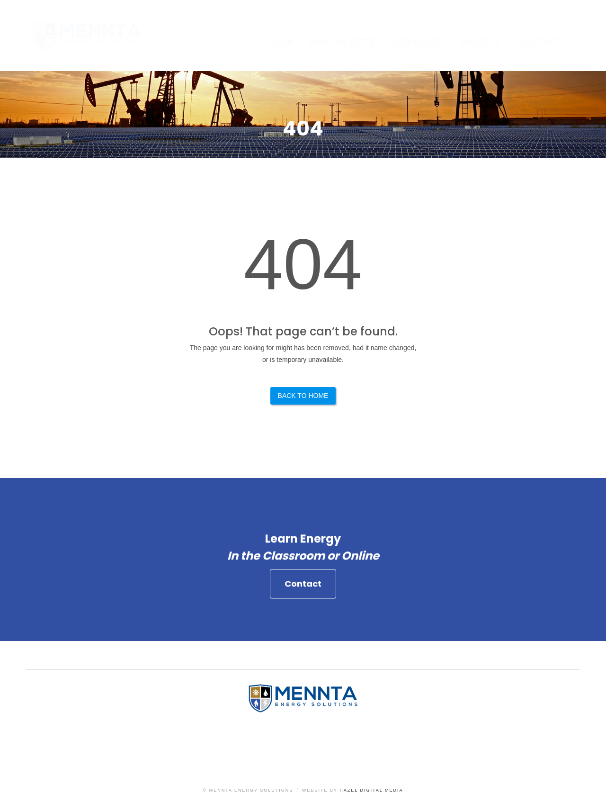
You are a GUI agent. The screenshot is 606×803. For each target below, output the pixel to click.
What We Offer (341, 42)
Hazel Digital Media (371, 790)
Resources (417, 42)
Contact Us (546, 42)
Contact (303, 588)
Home (282, 42)
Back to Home (303, 395)
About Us (480, 42)
